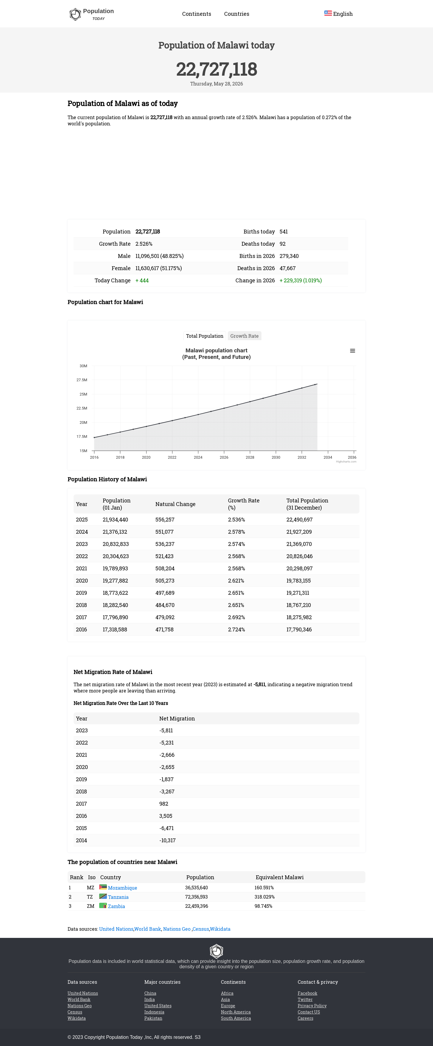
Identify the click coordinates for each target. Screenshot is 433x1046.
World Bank (147, 929)
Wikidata (220, 929)
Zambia (112, 906)
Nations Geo (177, 929)
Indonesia (154, 1012)
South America (236, 1018)
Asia (225, 999)
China (150, 993)
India (149, 999)
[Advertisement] (216, 173)
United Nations (116, 929)
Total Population (204, 336)
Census (201, 929)
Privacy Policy (312, 1005)
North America (236, 1012)
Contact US (309, 1012)
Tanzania (114, 897)
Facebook (307, 993)
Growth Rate (244, 336)
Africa (227, 993)
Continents (196, 13)
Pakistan (153, 1018)
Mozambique (118, 888)
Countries (236, 13)
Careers (305, 1018)
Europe (228, 1005)
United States (158, 1005)
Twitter (305, 999)
